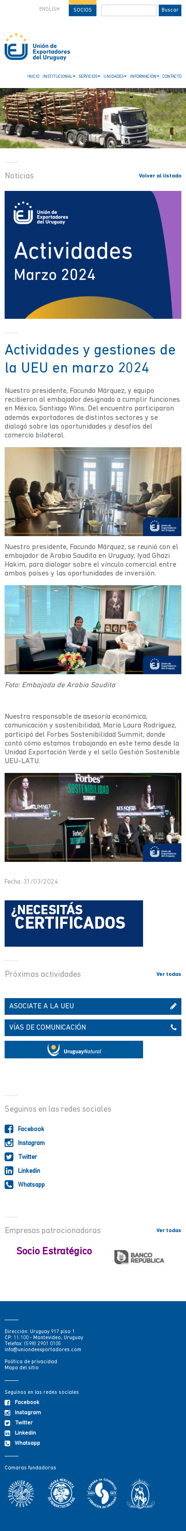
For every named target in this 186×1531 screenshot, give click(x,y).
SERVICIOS (89, 76)
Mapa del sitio (22, 1368)
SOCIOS (82, 10)
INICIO (33, 77)
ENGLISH (49, 9)
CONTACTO (171, 77)
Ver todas (168, 974)
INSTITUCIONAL (58, 76)
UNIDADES (114, 76)
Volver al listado (160, 176)
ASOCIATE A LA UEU (93, 1006)
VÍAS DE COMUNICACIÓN (93, 1027)
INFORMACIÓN (144, 76)
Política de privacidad (31, 1362)
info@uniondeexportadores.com (43, 1350)
